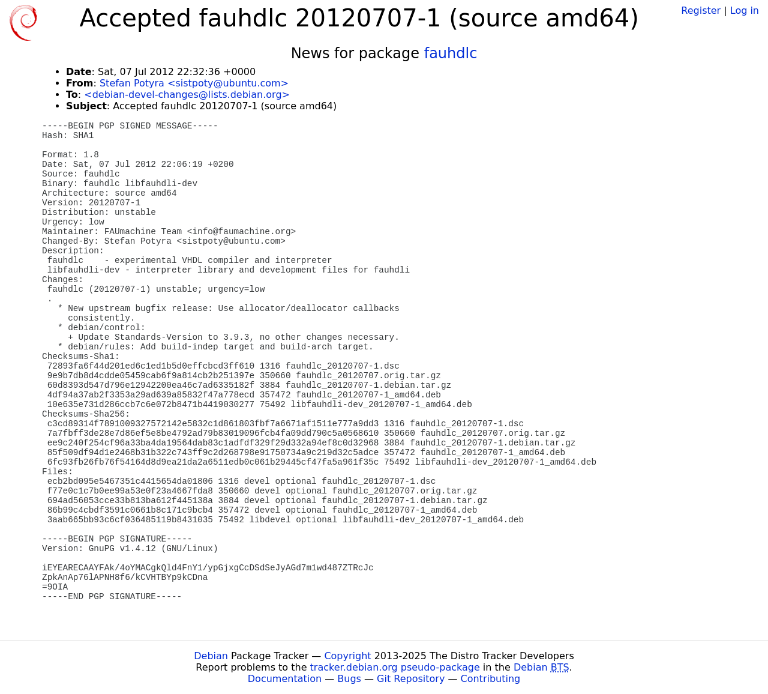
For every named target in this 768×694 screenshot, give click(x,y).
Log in (744, 10)
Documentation (285, 678)
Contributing (491, 678)
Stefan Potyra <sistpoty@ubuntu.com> (194, 83)
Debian (211, 656)
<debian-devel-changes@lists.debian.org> (187, 94)
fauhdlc (451, 53)
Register (701, 10)
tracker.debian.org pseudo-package (395, 667)
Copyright (347, 656)
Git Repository (411, 678)
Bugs (349, 678)
